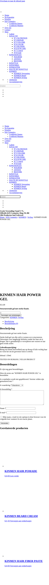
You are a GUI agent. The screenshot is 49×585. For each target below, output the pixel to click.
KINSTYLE (13, 63)
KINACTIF (13, 36)
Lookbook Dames (15, 24)
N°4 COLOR (18, 44)
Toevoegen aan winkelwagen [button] (20, 456)
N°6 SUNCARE (20, 48)
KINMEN (13, 71)
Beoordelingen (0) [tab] (11, 256)
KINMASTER (14, 67)
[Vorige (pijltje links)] (1, 584)
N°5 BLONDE (19, 46)
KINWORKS (14, 65)
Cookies (8, 570)
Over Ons (8, 572)
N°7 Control (18, 51)
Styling (30, 217)
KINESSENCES (15, 55)
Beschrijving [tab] (9, 254)
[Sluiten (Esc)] (8, 582)
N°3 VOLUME (19, 42)
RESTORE (18, 61)
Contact (7, 30)
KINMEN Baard (20, 76)
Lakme (11, 34)
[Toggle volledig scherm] (3, 582)
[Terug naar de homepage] (10, 9)
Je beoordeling (6, 321)
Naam (3, 343)
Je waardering (6, 317)
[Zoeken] (10, 86)
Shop (6, 32)
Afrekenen (13, 80)
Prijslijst (8, 19)
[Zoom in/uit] (1, 582)
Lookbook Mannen (16, 26)
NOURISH (18, 57)
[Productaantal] (10, 245)
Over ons (8, 28)
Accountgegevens (15, 82)
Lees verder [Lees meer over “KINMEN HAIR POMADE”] (14, 411)
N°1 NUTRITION (20, 38)
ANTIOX (17, 59)
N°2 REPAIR (19, 40)
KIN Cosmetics (11, 217)
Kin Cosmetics (10, 21)
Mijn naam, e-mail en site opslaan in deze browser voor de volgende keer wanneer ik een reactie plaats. (23, 353)
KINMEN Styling (20, 78)
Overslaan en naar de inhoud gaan (12, 1)
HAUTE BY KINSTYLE (18, 69)
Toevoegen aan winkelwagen (11, 247)
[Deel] (5, 582)
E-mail (3, 348)
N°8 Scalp (17, 53)
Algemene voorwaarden (13, 566)
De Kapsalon (9, 17)
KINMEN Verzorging (22, 73)
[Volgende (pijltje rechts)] (3, 584)
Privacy (7, 568)
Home (7, 15)
